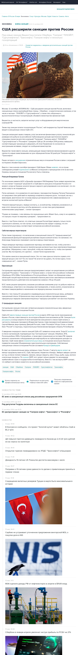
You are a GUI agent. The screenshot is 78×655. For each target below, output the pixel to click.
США (12, 367)
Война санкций (21, 24)
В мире (17, 16)
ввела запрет (62, 350)
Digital (49, 16)
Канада (46, 346)
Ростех (17, 371)
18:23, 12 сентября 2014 (36, 24)
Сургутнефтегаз (46, 367)
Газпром (28, 367)
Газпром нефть (8, 371)
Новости (55, 16)
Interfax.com (33, 2)
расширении (20, 160)
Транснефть (58, 367)
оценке (26, 357)
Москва (44, 16)
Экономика (25, 16)
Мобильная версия (8, 2)
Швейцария (55, 346)
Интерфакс (39, 9)
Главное (5, 16)
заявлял (55, 167)
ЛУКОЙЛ (36, 367)
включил (71, 332)
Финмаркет (57, 2)
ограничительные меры (33, 341)
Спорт (31, 16)
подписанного (24, 170)
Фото (67, 16)
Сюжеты (61, 16)
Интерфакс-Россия (45, 2)
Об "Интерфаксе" (22, 2)
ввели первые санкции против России (25, 315)
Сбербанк (19, 367)
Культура (37, 16)
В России (11, 16)
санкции (5, 367)
